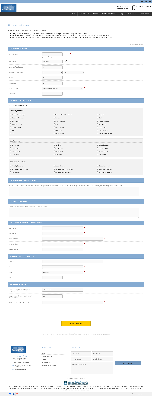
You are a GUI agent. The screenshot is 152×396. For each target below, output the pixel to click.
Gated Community (104, 166)
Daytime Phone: (14, 244)
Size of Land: (13, 61)
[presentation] (76, 313)
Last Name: (12, 233)
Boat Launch (15, 121)
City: (10, 267)
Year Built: (12, 94)
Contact (95, 15)
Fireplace (101, 115)
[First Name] (81, 353)
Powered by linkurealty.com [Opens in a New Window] (135, 394)
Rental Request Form (108, 15)
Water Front (15, 148)
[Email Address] (102, 359)
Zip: (10, 278)
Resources (131, 15)
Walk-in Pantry (15, 127)
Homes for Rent (84, 15)
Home (74, 15)
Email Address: (13, 239)
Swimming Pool (16, 124)
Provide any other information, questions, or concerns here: (28, 207)
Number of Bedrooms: (16, 67)
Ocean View (14, 154)
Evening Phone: (13, 249)
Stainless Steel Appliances (63, 115)
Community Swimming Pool (63, 169)
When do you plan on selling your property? (19, 290)
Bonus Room (59, 133)
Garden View (15, 151)
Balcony (57, 118)
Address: (11, 261)
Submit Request (76, 324)
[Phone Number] (81, 359)
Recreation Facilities (104, 172)
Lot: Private (58, 148)
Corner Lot (14, 145)
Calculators (46, 363)
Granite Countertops (17, 115)
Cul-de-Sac (58, 145)
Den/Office (101, 127)
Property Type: (13, 88)
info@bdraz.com (20, 369)
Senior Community (60, 166)
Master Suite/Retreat (104, 133)
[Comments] (92, 368)
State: (10, 272)
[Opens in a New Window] (142, 1)
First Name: (12, 228)
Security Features (16, 166)
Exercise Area (15, 172)
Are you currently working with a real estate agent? (20, 296)
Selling (121, 15)
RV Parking (101, 124)
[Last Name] (102, 353)
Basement (58, 130)
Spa (56, 124)
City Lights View (103, 148)
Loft (12, 133)
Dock (99, 118)
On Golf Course (103, 145)
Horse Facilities (59, 121)
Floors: (11, 78)
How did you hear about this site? (19, 302)
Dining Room (59, 127)
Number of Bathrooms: (16, 72)
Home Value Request (48, 366)
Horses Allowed (103, 121)
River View (58, 154)
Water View (101, 154)
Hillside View (58, 151)
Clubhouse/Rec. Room (105, 169)
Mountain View (102, 151)
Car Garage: (12, 83)
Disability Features (17, 118)
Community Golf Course (62, 172)
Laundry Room (102, 130)
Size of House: (13, 54)
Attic (12, 130)
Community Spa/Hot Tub (19, 169)
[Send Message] (128, 364)
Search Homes (144, 15)
